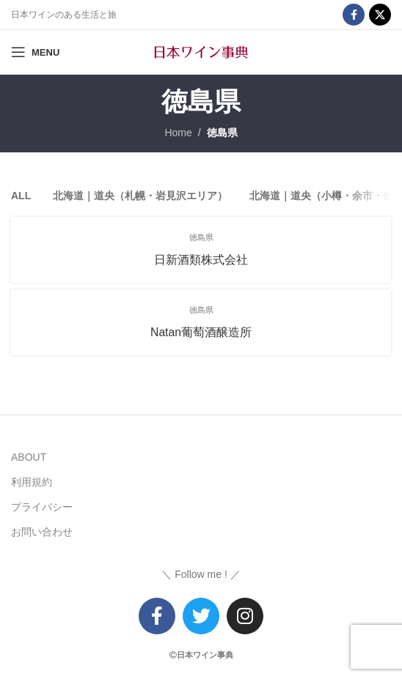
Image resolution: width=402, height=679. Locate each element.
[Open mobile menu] (35, 52)
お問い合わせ (42, 532)
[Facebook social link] (354, 15)
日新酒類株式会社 (201, 259)
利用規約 (31, 482)
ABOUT (28, 457)
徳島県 (222, 132)
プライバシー (42, 507)
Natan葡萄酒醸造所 (201, 332)
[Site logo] (201, 51)
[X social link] (380, 15)
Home (177, 132)
